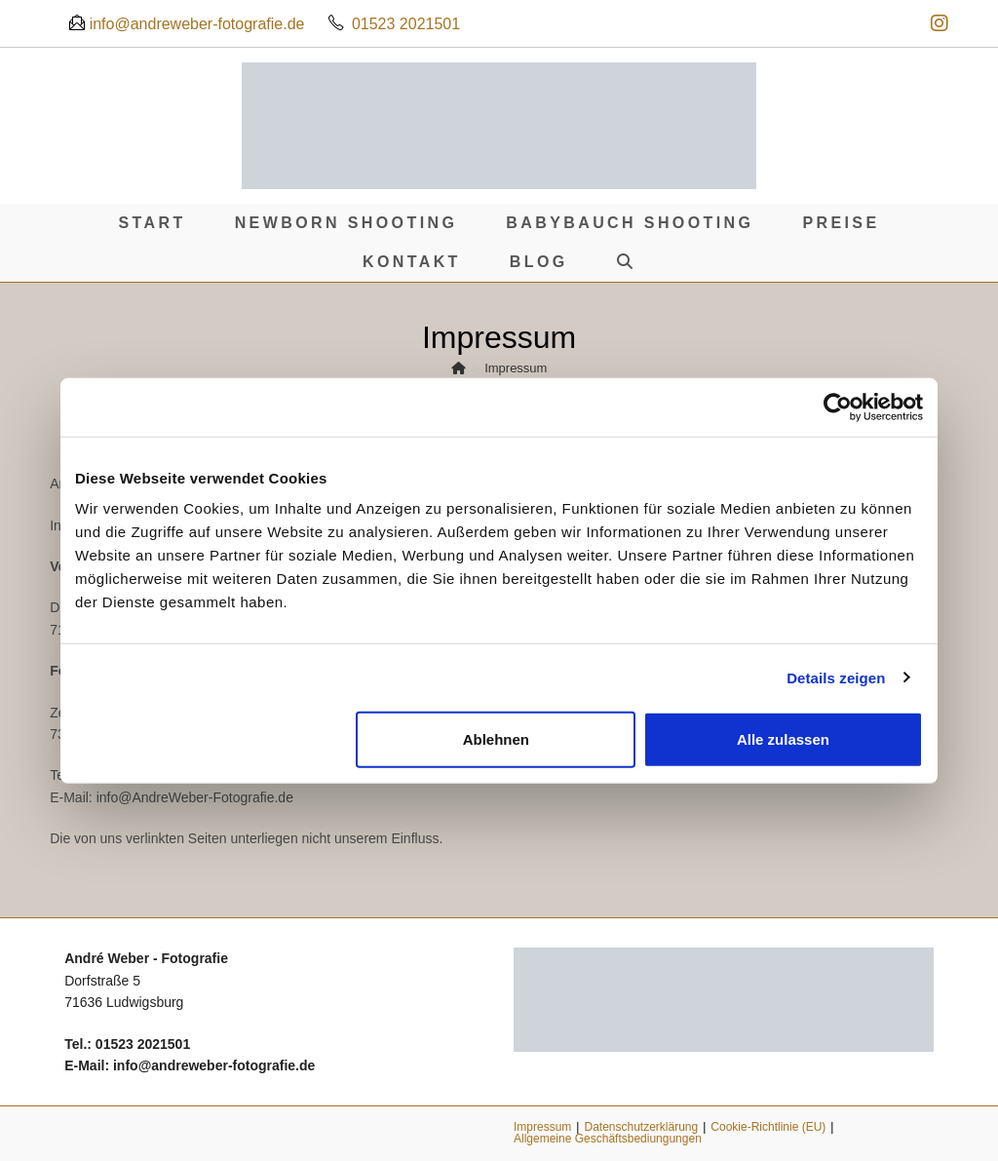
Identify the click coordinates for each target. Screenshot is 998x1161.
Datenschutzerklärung (641, 1127)
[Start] (458, 368)
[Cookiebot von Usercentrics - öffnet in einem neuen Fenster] (837, 406)
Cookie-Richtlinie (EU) (767, 1127)
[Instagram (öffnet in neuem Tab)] (936, 23)
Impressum (515, 368)
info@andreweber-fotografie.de (194, 24)
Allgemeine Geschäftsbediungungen (608, 1138)
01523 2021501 (406, 24)
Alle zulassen (783, 739)
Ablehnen (496, 739)
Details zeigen (836, 677)
